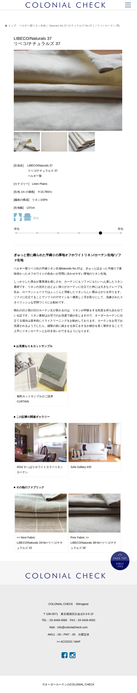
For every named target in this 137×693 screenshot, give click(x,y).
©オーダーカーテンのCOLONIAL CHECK (68, 684)
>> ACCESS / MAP (68, 641)
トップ (10, 26)
